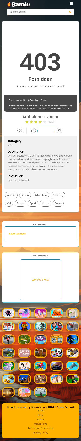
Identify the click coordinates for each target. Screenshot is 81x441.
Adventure (41, 195)
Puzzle (20, 203)
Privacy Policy (40, 432)
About (40, 419)
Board (58, 203)
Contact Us (40, 423)
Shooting (58, 195)
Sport (33, 203)
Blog (40, 415)
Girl (9, 203)
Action (25, 195)
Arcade (11, 195)
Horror (45, 203)
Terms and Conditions (40, 428)
